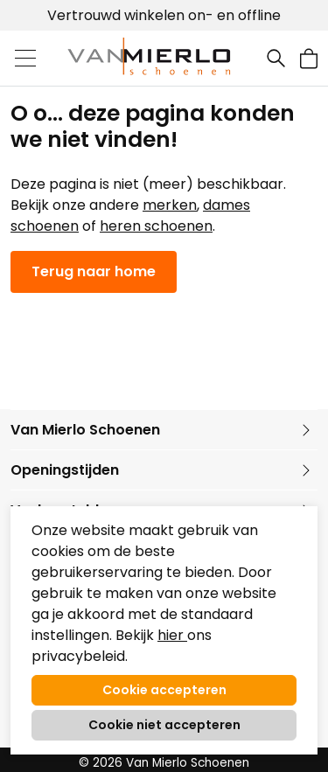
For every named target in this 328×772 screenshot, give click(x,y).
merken (170, 205)
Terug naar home (93, 271)
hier (172, 635)
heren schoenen (156, 226)
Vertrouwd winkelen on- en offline (164, 15)
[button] (309, 58)
